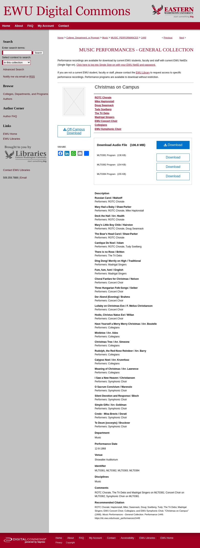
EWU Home (10, 133)
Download (173, 145)
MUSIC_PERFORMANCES (124, 37)
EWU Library (143, 72)
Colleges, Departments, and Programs (25, 93)
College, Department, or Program (82, 37)
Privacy (59, 542)
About (70, 538)
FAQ (81, 538)
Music (105, 37)
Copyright (70, 542)
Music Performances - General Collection (136, 49)
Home (60, 37)
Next (181, 37)
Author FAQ (10, 116)
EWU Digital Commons (73, 11)
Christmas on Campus (117, 87)
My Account (95, 538)
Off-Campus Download (74, 131)
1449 (143, 37)
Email (23, 177)
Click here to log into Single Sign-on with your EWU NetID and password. (116, 64)
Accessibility (128, 538)
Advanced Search (13, 69)
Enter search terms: (13, 47)
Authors (7, 98)
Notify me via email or (19, 76)
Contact (111, 538)
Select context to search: (16, 57)
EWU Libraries (11, 138)
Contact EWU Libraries (16, 170)
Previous (168, 37)
